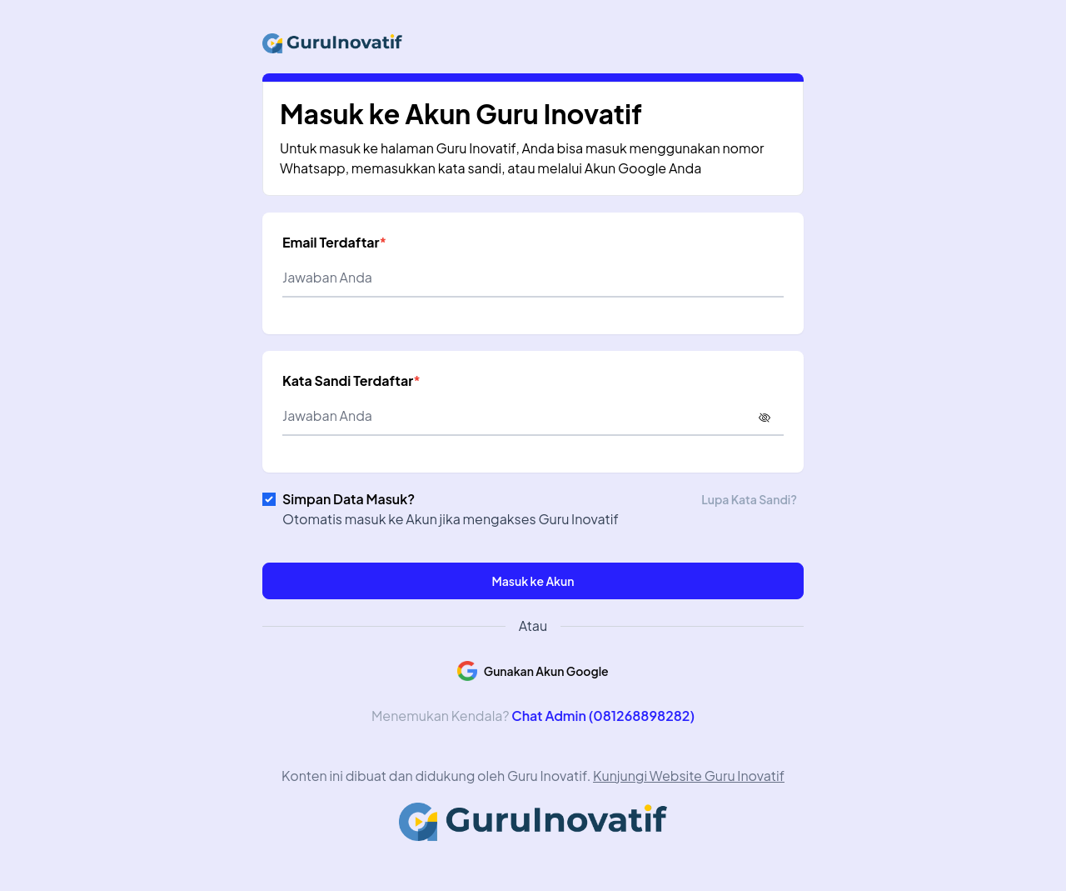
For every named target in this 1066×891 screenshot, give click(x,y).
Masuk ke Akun (533, 580)
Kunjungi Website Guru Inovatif (689, 775)
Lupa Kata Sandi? (749, 499)
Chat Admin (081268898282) (603, 715)
